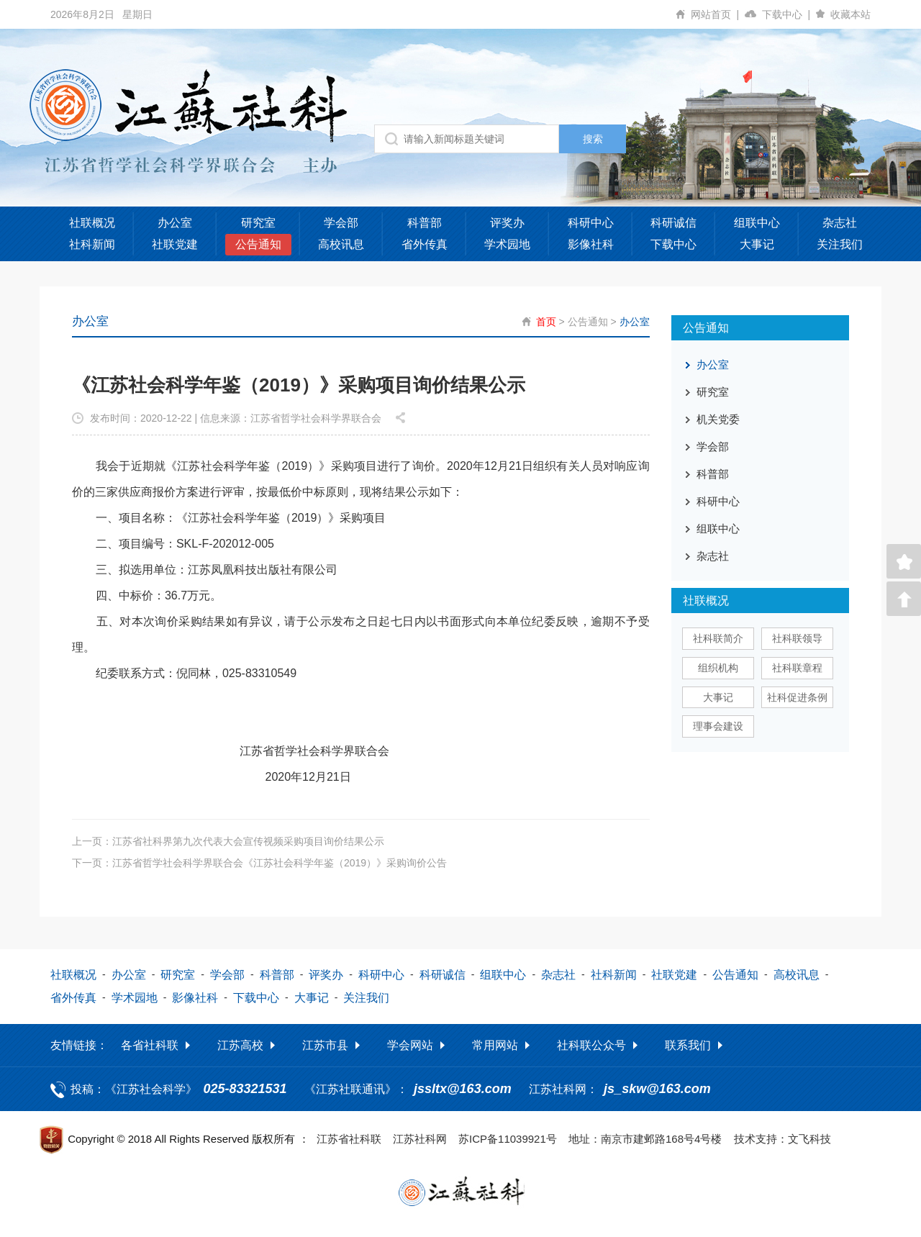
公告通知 (258, 244)
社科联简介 (718, 638)
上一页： (228, 840)
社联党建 (175, 244)
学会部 (341, 223)
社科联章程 (797, 668)
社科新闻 (92, 244)
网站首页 (718, 14)
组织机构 (718, 668)
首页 (546, 321)
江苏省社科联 (349, 1138)
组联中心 (757, 223)
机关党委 (718, 419)
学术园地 (507, 244)
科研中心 (591, 223)
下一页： (259, 862)
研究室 (258, 223)
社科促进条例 (797, 697)
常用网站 (495, 1044)
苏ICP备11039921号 (507, 1138)
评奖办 (507, 223)
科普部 (424, 223)
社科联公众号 (591, 1044)
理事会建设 (718, 726)
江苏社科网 (420, 1138)
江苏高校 (240, 1044)
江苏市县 (325, 1044)
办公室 (175, 223)
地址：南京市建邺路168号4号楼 (645, 1138)
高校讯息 (341, 244)
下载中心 (789, 14)
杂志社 (839, 223)
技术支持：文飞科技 (782, 1138)
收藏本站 (850, 14)
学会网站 (410, 1044)
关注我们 (840, 244)
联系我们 (688, 1044)
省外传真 (424, 244)
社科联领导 (797, 638)
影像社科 (591, 244)
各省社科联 (149, 1044)
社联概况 (92, 223)
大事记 (757, 244)
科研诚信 (673, 223)
